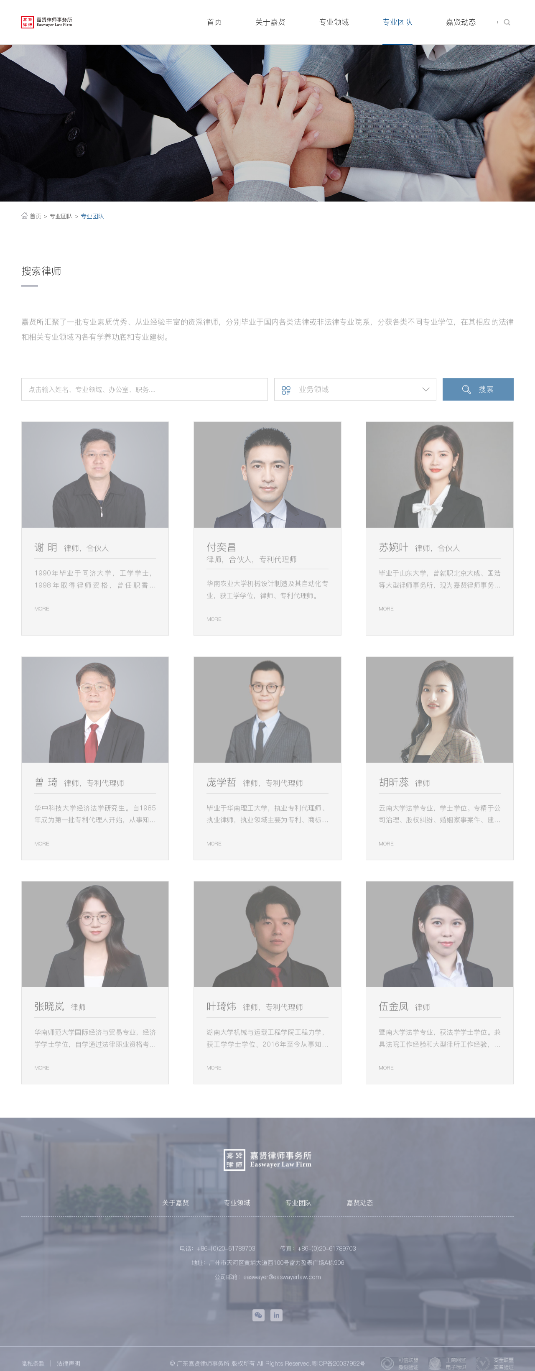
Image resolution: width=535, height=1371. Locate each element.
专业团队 (91, 216)
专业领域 (237, 1209)
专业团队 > (64, 216)
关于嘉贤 (175, 1209)
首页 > (34, 216)
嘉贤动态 (359, 1209)
